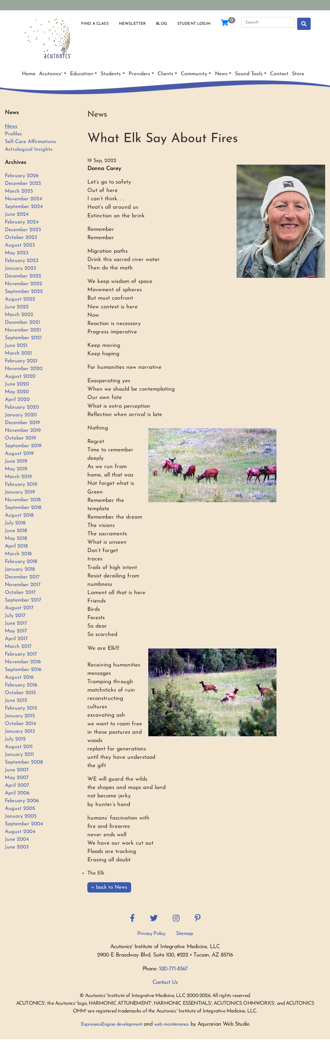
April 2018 (16, 546)
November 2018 (23, 500)
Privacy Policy (151, 933)
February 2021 (21, 361)
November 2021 (23, 330)
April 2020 (17, 399)
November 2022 (23, 283)
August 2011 (19, 746)
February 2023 (21, 260)
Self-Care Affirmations (30, 141)
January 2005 (20, 816)
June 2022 (17, 307)
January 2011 (19, 754)
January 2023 (20, 268)
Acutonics (51, 74)
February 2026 (22, 175)
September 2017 (23, 600)
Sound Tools (249, 74)
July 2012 (15, 739)
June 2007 (17, 770)
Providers (139, 74)
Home (28, 74)
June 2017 (16, 623)
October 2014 (20, 723)
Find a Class (95, 24)
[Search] (268, 22)
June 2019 (16, 461)
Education (81, 74)
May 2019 (16, 469)
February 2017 (21, 654)
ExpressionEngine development (111, 1024)
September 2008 (24, 762)
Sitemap (184, 933)
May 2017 (16, 631)
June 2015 (16, 700)
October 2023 (21, 237)
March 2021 (18, 353)
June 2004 (17, 839)
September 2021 (23, 337)
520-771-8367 (173, 969)
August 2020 (20, 376)
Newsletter (132, 24)
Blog (161, 24)
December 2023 (23, 229)
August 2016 (19, 677)
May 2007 (17, 777)
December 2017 (22, 577)
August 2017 (19, 608)
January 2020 (21, 415)
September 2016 (23, 669)
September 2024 (24, 206)
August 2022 (20, 299)
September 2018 (23, 507)
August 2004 (20, 831)
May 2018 (16, 538)
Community (194, 74)
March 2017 (18, 646)
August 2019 (19, 453)
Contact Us (165, 982)
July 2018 (15, 523)
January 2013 (20, 731)
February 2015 (21, 708)
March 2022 (19, 314)
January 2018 (20, 569)
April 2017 (16, 638)
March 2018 (18, 554)
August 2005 (20, 808)
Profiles (13, 134)
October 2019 (20, 438)
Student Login (193, 24)
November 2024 (23, 199)
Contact (279, 74)
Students (111, 74)
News (221, 74)
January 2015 (20, 716)
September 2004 (24, 824)
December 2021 (22, 322)
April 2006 (17, 793)
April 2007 (17, 785)
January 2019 (20, 492)
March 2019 (18, 476)
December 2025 (23, 183)
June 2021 (16, 345)
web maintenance (171, 1024)
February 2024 (22, 222)
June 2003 (17, 847)
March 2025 (19, 191)
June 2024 (17, 214)
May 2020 (17, 391)
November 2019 (23, 430)
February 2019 (21, 484)
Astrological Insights (29, 149)
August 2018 (19, 515)
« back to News (109, 887)
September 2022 (24, 291)
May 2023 (16, 253)
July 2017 (15, 615)
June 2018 (16, 530)
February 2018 (21, 561)
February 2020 (22, 407)
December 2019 (22, 422)
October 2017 (20, 592)
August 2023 (20, 245)
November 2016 (23, 662)
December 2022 (23, 276)
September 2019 (23, 446)
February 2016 (21, 685)
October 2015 (20, 692)
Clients (165, 74)
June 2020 (17, 384)
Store (298, 74)
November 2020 (24, 368)
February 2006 (22, 800)
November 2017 (23, 584)
